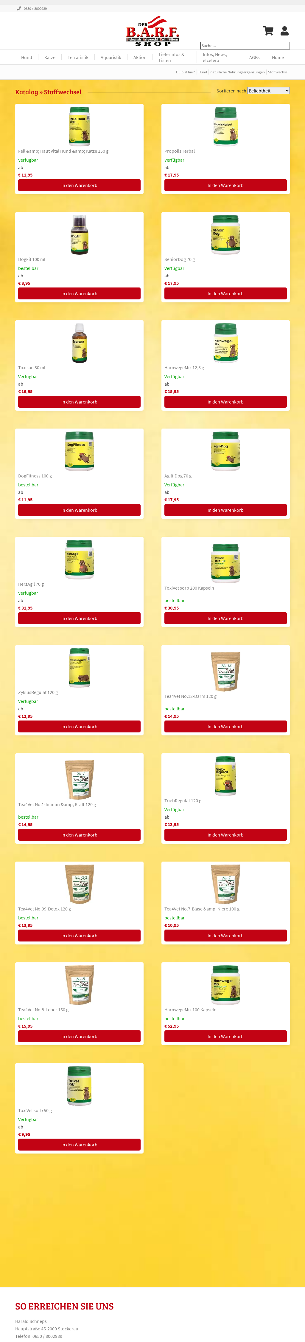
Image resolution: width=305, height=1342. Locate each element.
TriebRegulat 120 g (182, 800)
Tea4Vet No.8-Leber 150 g (43, 1009)
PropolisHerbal (179, 151)
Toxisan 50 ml (31, 367)
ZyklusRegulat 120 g (38, 692)
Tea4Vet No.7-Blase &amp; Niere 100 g (201, 909)
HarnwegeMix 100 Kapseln (190, 1009)
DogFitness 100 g (35, 476)
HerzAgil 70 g (31, 584)
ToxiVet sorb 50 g (35, 1110)
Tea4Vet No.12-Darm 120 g (190, 696)
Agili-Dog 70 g (178, 476)
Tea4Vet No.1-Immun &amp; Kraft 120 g (57, 804)
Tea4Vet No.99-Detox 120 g (44, 909)
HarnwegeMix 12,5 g (184, 367)
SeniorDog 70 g (179, 259)
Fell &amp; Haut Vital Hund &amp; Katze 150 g (63, 151)
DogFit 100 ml (31, 259)
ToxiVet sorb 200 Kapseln (189, 588)
